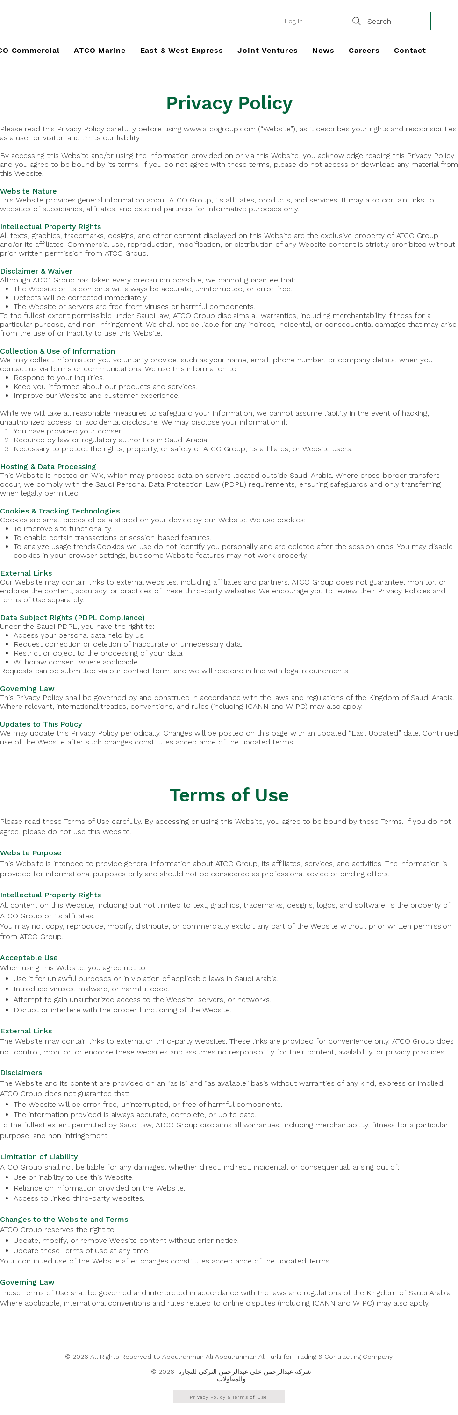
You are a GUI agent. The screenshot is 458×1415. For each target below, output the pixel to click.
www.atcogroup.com (220, 128)
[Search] (371, 21)
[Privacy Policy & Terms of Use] (229, 1396)
